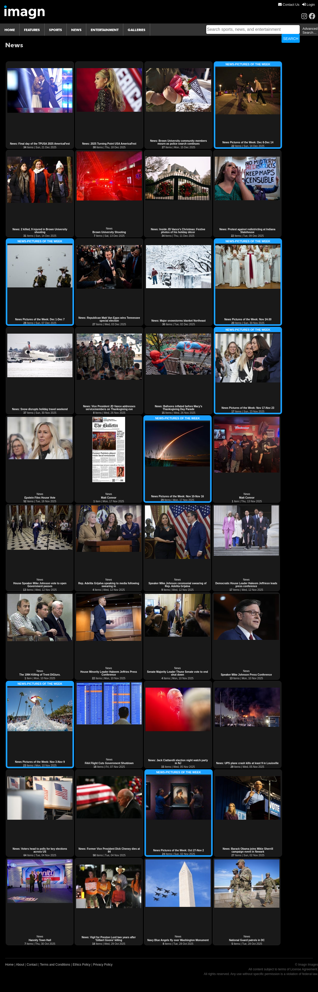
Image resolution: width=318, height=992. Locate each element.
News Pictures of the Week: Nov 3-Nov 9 (40, 761)
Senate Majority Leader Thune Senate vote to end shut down (177, 673)
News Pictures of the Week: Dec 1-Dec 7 (40, 319)
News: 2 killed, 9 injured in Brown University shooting (40, 231)
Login (308, 5)
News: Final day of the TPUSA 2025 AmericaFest (40, 143)
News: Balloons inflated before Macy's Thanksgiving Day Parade (178, 408)
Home (9, 964)
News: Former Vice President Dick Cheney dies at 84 (109, 850)
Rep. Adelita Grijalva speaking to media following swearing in (108, 585)
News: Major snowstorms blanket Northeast (178, 320)
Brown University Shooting (109, 232)
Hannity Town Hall (40, 940)
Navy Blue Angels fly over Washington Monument (178, 940)
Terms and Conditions (55, 964)
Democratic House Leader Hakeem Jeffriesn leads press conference (246, 585)
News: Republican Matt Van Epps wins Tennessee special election (109, 319)
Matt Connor (109, 497)
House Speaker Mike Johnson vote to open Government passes (39, 585)
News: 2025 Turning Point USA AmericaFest (109, 143)
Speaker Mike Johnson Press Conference (246, 674)
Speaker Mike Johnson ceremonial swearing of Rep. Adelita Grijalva (177, 585)
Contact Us (288, 5)
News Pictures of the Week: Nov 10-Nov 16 (177, 496)
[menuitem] (289, 4)
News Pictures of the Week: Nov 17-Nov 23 (248, 407)
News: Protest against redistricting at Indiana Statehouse (247, 231)
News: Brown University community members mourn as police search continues (178, 142)
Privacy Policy (103, 964)
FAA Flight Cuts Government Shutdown (109, 763)
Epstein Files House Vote (40, 497)
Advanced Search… (309, 30)
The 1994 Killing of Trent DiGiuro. (39, 674)
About (20, 964)
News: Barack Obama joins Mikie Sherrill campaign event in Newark (248, 850)
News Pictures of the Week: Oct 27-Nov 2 (178, 850)
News (109, 228)
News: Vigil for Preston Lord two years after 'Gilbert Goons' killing (109, 939)
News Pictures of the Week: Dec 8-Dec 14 (247, 142)
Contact (32, 964)
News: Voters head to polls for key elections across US (40, 850)
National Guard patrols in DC (247, 940)
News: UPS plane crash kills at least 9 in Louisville (247, 763)
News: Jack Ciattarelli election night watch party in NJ (178, 762)
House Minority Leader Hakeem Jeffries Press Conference (108, 673)
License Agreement (303, 969)
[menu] (296, 4)
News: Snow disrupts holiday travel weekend (40, 409)
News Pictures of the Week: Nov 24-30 (247, 319)
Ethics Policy (81, 964)
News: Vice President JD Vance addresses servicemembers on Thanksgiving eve (109, 408)
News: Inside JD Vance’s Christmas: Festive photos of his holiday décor (178, 231)
